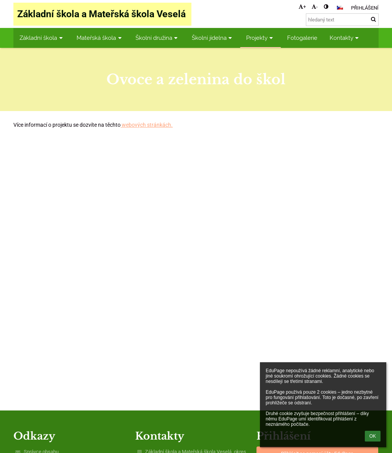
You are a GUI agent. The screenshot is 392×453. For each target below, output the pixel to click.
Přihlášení (365, 8)
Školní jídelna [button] (213, 37)
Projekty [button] (260, 37)
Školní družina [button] (158, 37)
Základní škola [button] (42, 37)
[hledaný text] (342, 19)
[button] (340, 7)
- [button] (315, 7)
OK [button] (372, 436)
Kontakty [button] (345, 37)
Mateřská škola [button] (100, 37)
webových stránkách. (147, 125)
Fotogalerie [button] (302, 37)
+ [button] (302, 7)
